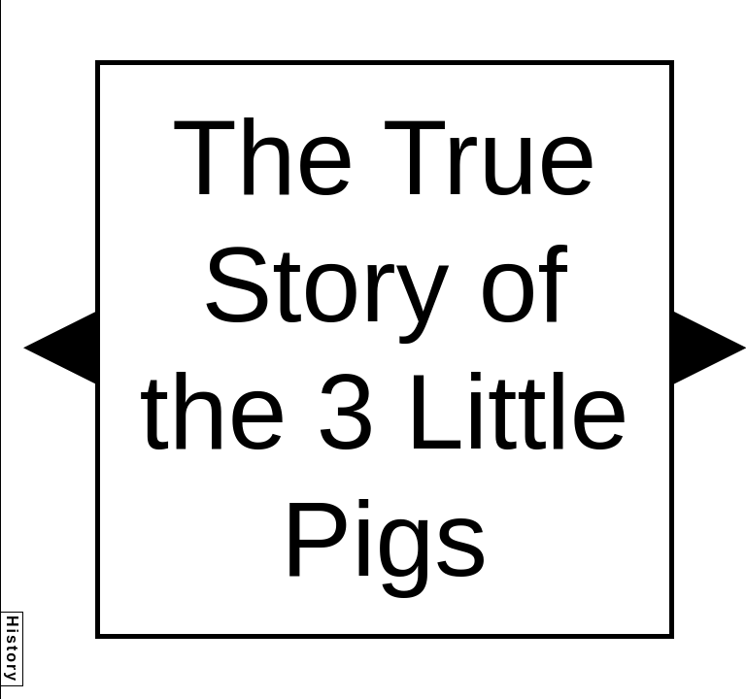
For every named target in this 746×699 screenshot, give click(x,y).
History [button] (12, 649)
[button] (59, 347)
